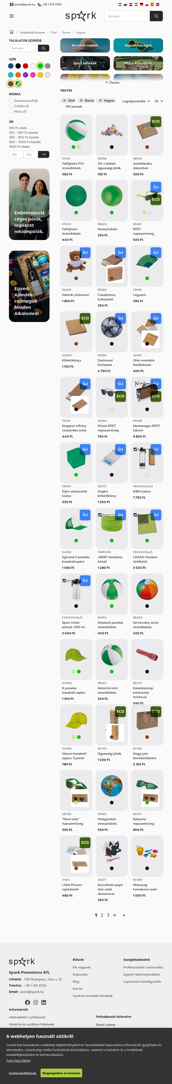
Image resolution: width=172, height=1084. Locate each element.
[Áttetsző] (150, 212)
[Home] (11, 32)
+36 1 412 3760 (52, 4)
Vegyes (106, 100)
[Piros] (25, 66)
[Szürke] (47, 66)
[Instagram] (35, 1002)
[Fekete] (18, 66)
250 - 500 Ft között (24, 137)
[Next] (124, 915)
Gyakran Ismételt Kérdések (93, 996)
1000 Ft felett (19, 147)
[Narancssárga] (18, 75)
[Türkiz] (10, 75)
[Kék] (10, 66)
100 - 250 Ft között (23, 133)
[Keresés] (43, 48)
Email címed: (106, 1025)
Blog (76, 981)
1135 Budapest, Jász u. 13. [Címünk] (43, 979)
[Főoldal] (35, 961)
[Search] (156, 16)
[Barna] (10, 83)
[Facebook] (27, 1002)
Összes (111, 82)
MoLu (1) (20, 111)
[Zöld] (40, 66)
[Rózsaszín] (33, 75)
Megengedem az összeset (61, 1073)
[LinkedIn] (44, 1002)
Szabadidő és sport (32, 32)
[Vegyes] (18, 83)
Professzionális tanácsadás (143, 967)
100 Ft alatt (18, 128)
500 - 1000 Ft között (25, 142)
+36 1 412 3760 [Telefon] (35, 986)
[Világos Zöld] (79, 147)
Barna (87, 100)
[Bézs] (47, 75)
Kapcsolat (80, 974)
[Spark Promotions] (80, 16)
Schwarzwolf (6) (26, 101)
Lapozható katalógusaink (142, 981)
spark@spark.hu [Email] (32, 992)
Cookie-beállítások (22, 1073)
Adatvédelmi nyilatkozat (27, 1017)
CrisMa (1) (21, 106)
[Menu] (11, 16)
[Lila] (25, 75)
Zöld (69, 100)
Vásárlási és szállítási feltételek (31, 1024)
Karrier (78, 989)
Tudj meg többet (18, 1060)
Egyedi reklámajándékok (141, 974)
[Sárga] (40, 75)
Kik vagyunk (81, 967)
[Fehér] (33, 66)
